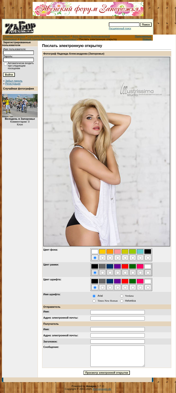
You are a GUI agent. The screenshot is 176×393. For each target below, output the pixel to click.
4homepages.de (101, 389)
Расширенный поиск (120, 28)
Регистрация (12, 83)
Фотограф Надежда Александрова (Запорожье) (48, 39)
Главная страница (14, 36)
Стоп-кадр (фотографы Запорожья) (48, 36)
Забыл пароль (13, 80)
